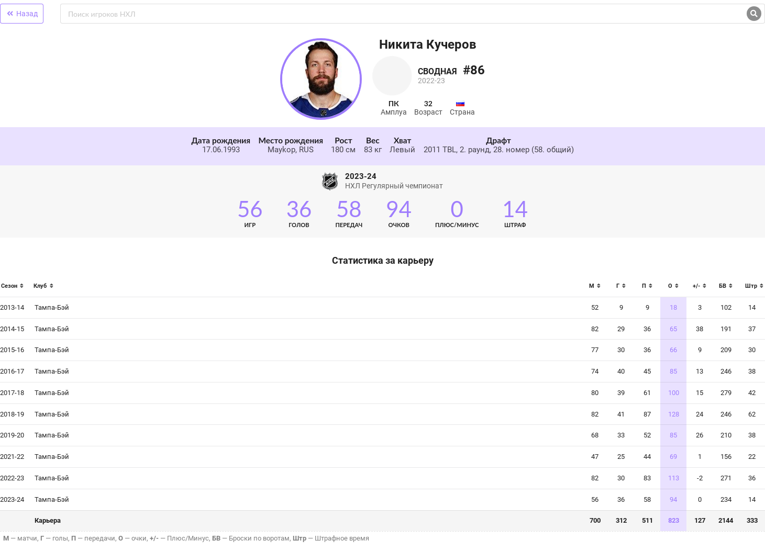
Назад (22, 13)
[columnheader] (14, 289)
